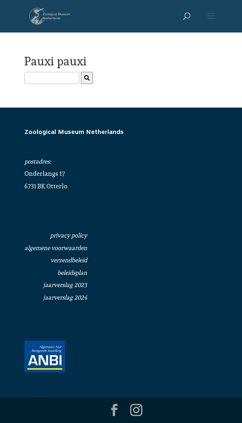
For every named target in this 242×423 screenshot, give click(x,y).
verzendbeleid (68, 260)
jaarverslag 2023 (65, 285)
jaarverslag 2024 (65, 297)
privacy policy (68, 235)
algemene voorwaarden (55, 248)
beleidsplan (72, 272)
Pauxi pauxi (55, 61)
